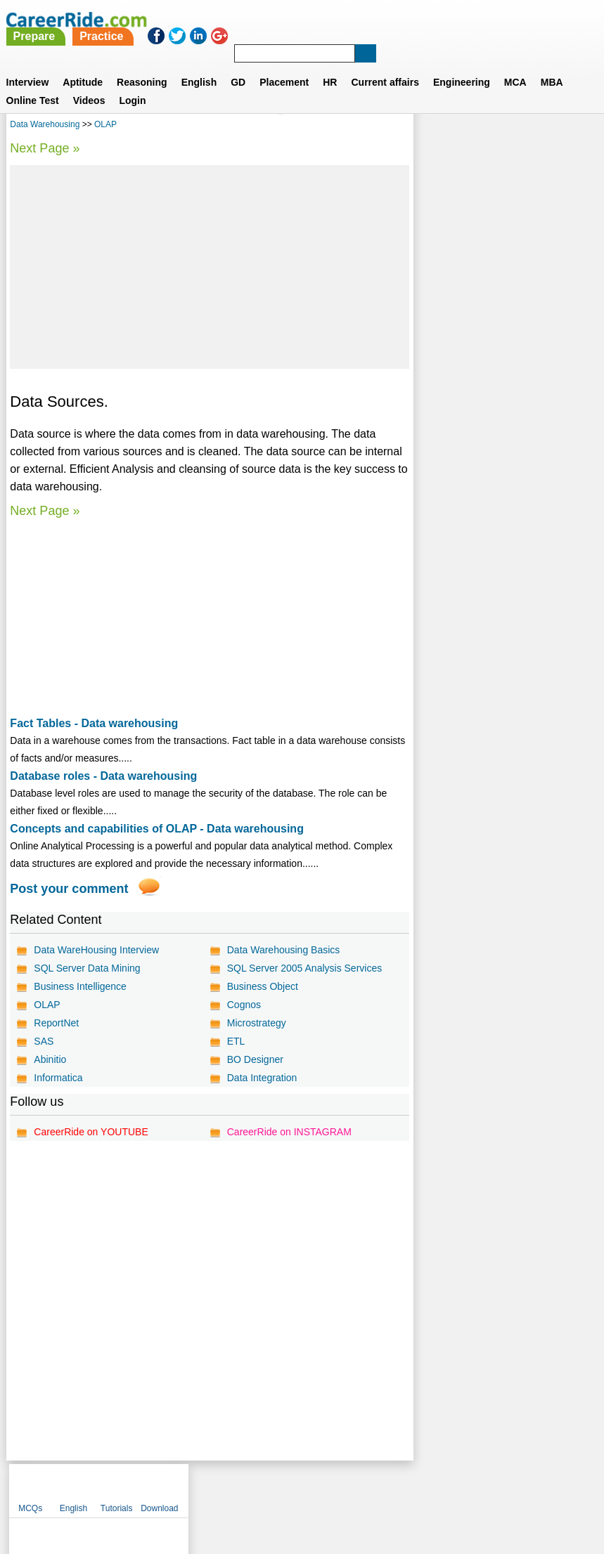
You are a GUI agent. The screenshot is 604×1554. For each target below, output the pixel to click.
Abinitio (50, 1059)
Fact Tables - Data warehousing (94, 723)
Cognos (244, 1004)
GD (238, 65)
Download (566, 126)
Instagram (456, 1487)
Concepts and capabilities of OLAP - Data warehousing (157, 829)
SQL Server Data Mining (87, 968)
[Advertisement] (209, 267)
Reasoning (142, 65)
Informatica (58, 1077)
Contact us (231, 1487)
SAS (43, 1041)
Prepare (256, 19)
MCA (515, 65)
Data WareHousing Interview (96, 949)
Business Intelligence (80, 986)
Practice (323, 19)
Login (132, 83)
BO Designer (255, 1059)
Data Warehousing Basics (283, 949)
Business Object (262, 986)
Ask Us (353, 1487)
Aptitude (83, 65)
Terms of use (296, 1487)
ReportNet (56, 1023)
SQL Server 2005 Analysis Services (304, 968)
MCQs (437, 126)
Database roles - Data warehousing (103, 776)
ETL (236, 1041)
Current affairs (384, 65)
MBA (552, 65)
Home (128, 1487)
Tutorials (524, 126)
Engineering (461, 65)
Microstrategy (256, 1023)
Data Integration (262, 1077)
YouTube (402, 1487)
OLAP (105, 124)
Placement (284, 65)
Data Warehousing (44, 124)
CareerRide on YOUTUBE (91, 1131)
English (199, 65)
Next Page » (44, 148)
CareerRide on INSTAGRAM (289, 1131)
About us (174, 1487)
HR (330, 65)
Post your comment (69, 889)
